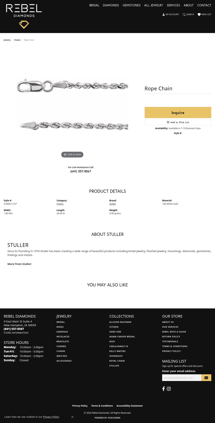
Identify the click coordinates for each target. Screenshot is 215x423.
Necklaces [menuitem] (63, 336)
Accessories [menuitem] (64, 360)
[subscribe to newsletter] (206, 377)
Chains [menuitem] (61, 351)
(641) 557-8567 (80, 171)
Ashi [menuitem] (112, 341)
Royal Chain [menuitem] (117, 360)
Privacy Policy (171, 351)
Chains (17, 40)
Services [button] (173, 5)
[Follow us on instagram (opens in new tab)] (169, 389)
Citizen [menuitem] (114, 326)
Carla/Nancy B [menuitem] (118, 346)
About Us (168, 322)
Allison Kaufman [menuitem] (120, 322)
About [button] (189, 5)
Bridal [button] (94, 5)
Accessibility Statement (130, 405)
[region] (72, 103)
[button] (170, 14)
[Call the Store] (14, 329)
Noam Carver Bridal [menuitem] (122, 336)
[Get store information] (16, 332)
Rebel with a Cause (174, 331)
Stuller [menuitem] (114, 365)
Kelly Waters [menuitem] (117, 351)
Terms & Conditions (174, 346)
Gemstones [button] (132, 5)
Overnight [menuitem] (116, 356)
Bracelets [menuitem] (63, 341)
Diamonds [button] (111, 5)
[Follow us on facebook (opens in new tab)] (163, 389)
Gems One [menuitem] (115, 331)
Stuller (112, 203)
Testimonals (170, 341)
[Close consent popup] (72, 417)
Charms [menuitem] (61, 346)
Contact (204, 5)
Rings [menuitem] (60, 326)
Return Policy (171, 336)
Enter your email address (178, 371)
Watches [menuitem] (62, 356)
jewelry (7, 40)
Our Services (170, 326)
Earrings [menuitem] (62, 331)
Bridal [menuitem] (61, 322)
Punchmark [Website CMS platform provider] (114, 417)
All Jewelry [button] (153, 5)
